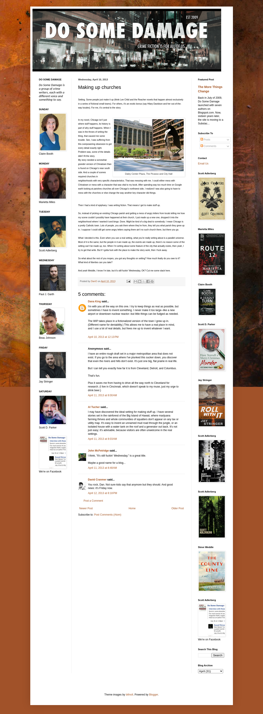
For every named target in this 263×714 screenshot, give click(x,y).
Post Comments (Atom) (107, 514)
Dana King (94, 301)
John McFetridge (98, 450)
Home (132, 508)
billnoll (129, 694)
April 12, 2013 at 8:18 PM (102, 493)
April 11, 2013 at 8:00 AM (102, 395)
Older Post (177, 508)
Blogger (153, 694)
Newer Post (86, 508)
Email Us (203, 163)
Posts (205, 139)
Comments (208, 146)
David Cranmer (97, 479)
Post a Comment (93, 500)
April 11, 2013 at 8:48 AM (102, 467)
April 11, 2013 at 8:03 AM (102, 438)
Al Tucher (94, 407)
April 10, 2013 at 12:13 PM (103, 336)
